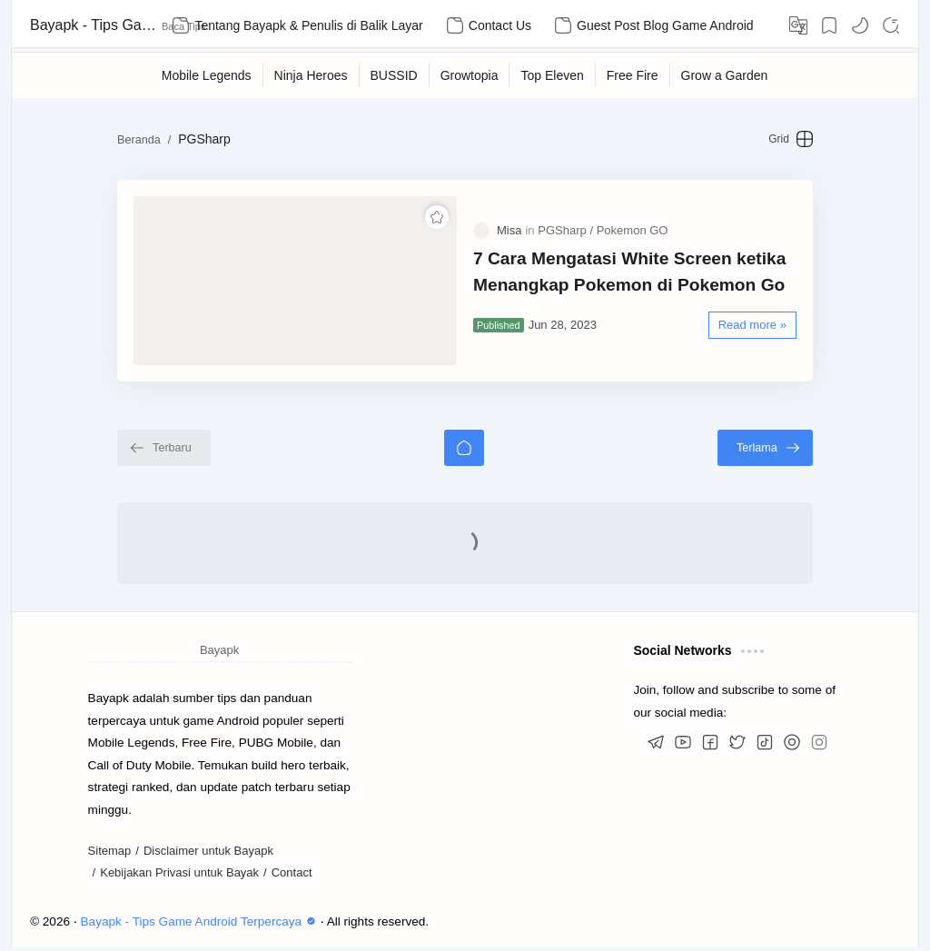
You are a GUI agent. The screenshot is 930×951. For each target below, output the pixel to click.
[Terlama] (771, 450)
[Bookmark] (829, 25)
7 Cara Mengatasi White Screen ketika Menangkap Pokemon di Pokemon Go (629, 273)
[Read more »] (759, 327)
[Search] (891, 25)
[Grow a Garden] (725, 75)
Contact (292, 876)
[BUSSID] (395, 75)
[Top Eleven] (552, 75)
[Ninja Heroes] (311, 75)
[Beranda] (464, 450)
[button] (860, 25)
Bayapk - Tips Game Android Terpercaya (93, 25)
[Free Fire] (633, 75)
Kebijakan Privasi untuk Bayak (179, 876)
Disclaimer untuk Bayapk (208, 853)
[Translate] (798, 25)
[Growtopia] (470, 75)
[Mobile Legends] (207, 75)
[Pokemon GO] (632, 232)
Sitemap (110, 853)
